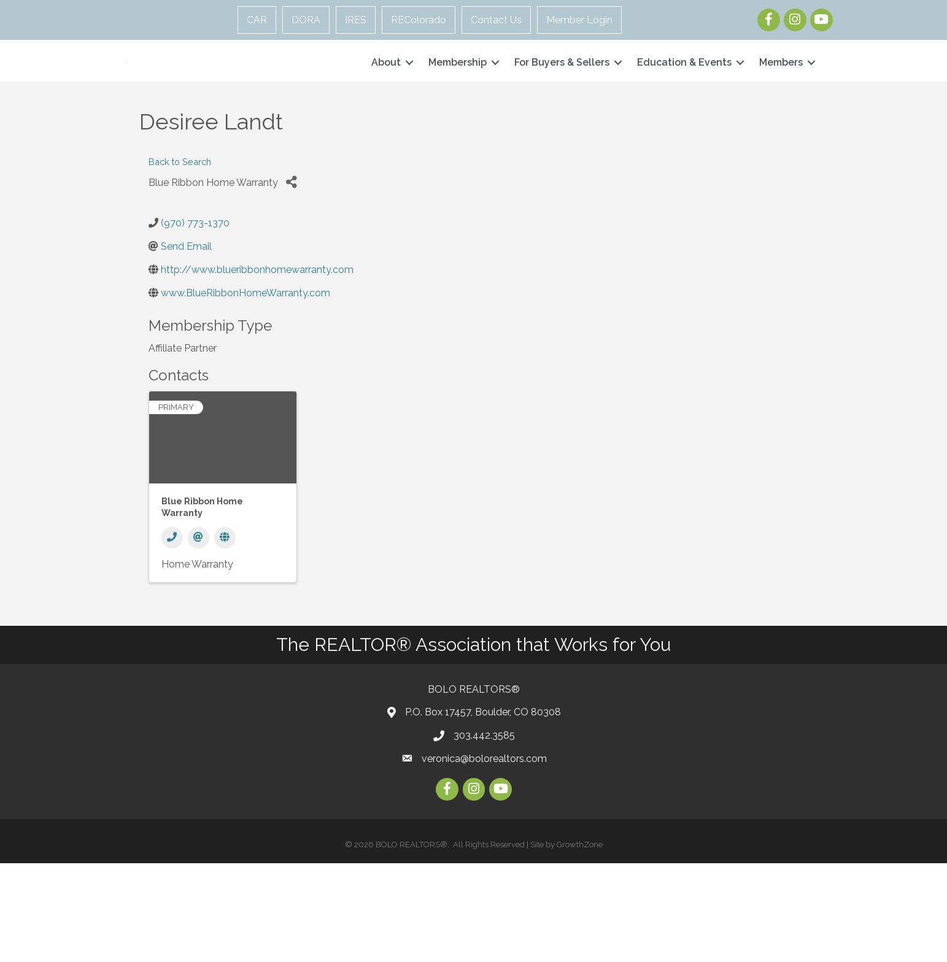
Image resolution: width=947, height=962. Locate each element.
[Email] (198, 636)
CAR (257, 20)
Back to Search (180, 260)
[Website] (225, 636)
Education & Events (684, 112)
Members (781, 112)
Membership (457, 112)
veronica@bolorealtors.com (484, 857)
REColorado (418, 20)
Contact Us (496, 20)
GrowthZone (580, 944)
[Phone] (172, 636)
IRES (355, 20)
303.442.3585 (484, 835)
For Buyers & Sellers (561, 112)
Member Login (579, 20)
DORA (306, 20)
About (386, 112)
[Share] (292, 281)
